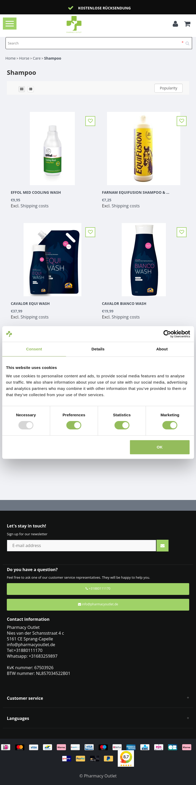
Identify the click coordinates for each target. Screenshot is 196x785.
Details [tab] (98, 349)
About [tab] (162, 349)
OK (160, 447)
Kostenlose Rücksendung (104, 7)
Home (10, 58)
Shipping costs (35, 206)
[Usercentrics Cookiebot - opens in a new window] (167, 334)
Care (37, 58)
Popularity (168, 88)
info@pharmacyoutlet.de (98, 604)
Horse (24, 58)
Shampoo (52, 58)
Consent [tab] (34, 349)
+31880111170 (98, 588)
